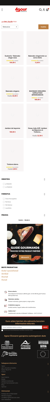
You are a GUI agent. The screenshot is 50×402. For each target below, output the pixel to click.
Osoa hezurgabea (11, 198)
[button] (40, 9)
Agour (3, 374)
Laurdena (8, 208)
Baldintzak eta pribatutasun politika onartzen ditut (18, 330)
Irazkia (43, 27)
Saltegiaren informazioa (9, 363)
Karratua (8, 202)
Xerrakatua (8, 205)
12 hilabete (8, 187)
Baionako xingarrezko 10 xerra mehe (37, 57)
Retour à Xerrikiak (9, 22)
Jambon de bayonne (12, 128)
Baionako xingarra (12, 91)
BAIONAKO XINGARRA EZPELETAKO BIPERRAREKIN (37, 93)
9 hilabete (8, 184)
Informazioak (5, 391)
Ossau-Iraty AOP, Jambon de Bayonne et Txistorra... (37, 130)
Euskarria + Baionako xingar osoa (12, 57)
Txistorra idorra (12, 164)
